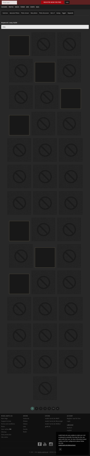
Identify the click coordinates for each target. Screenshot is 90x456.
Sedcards (4, 7)
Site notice (4, 437)
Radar (25, 432)
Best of (53, 13)
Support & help (6, 421)
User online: (6, 429)
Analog (58, 13)
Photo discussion (44, 13)
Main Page (4, 418)
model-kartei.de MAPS (52, 418)
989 (53, 408)
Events (32, 7)
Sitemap (3, 432)
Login (67, 2)
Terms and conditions (8, 424)
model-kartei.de (43, 452)
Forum (23, 7)
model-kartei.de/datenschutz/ (67, 445)
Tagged (64, 13)
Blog (37, 7)
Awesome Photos (14, 13)
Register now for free (52, 2)
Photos (11, 7)
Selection (5, 13)
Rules (3, 426)
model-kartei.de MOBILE (53, 424)
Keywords (70, 13)
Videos (17, 7)
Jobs (27, 7)
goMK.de (47, 426)
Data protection (6, 434)
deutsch (69, 428)
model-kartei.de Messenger (54, 421)
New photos (34, 13)
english (69, 430)
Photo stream (25, 13)
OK (60, 449)
